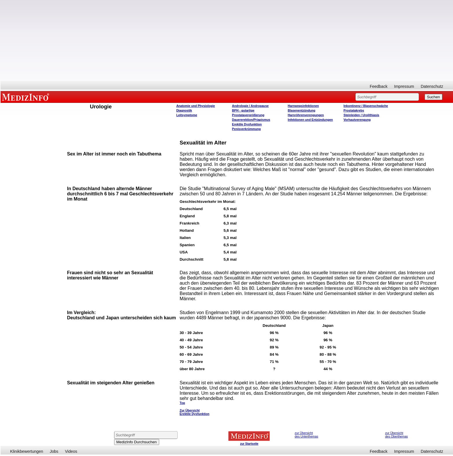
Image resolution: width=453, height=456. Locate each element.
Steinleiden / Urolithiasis (361, 115)
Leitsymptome (186, 115)
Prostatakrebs (354, 110)
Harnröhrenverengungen (306, 115)
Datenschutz (432, 86)
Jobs (54, 451)
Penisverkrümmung (246, 129)
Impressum (404, 86)
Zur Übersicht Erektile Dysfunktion (194, 412)
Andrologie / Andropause (250, 105)
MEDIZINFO (27, 97)
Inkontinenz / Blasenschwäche (366, 105)
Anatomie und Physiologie (195, 105)
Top (182, 403)
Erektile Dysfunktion (247, 124)
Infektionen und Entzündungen (310, 119)
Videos (71, 451)
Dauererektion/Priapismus (251, 119)
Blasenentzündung (301, 110)
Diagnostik (184, 110)
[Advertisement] (226, 40)
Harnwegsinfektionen (303, 105)
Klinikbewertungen (26, 451)
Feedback (378, 86)
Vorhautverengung (357, 119)
